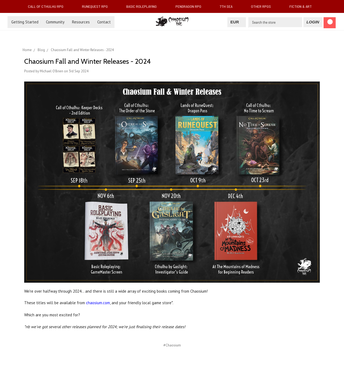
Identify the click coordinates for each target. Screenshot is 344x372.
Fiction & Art (302, 6)
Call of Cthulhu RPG (48, 6)
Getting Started (24, 21)
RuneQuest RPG (97, 6)
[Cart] (330, 22)
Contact (104, 21)
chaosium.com (98, 302)
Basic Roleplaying (143, 6)
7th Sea (228, 6)
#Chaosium (172, 345)
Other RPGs (263, 6)
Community (55, 21)
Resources (81, 21)
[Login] (312, 22)
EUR (236, 22)
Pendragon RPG (190, 6)
